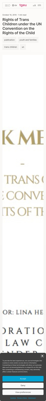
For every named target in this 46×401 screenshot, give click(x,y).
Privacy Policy (22, 398)
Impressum (32, 398)
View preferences (23, 392)
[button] (42, 356)
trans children (10, 47)
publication (9, 40)
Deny (23, 385)
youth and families (28, 40)
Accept (23, 379)
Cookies (13, 398)
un (23, 47)
